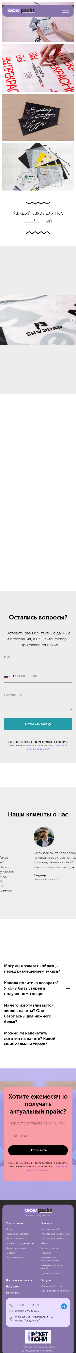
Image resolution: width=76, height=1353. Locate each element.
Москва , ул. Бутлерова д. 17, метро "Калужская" (34, 1335)
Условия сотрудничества (20, 1260)
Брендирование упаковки (55, 1307)
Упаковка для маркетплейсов (50, 1276)
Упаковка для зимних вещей (53, 1283)
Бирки (44, 1260)
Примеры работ (15, 1274)
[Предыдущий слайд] (3, 869)
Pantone (10, 1269)
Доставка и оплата (19, 1297)
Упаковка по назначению (55, 1250)
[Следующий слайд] (72, 320)
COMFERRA (37, 907)
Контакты (12, 1309)
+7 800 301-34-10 (27, 1321)
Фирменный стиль (51, 1303)
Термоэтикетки (50, 1265)
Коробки (46, 1269)
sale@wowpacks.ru (27, 1327)
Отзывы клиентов (16, 1265)
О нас (9, 1246)
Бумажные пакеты (51, 1290)
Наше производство (17, 1250)
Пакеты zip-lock (50, 1246)
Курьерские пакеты (52, 1255)
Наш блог (12, 1303)
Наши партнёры (15, 1255)
